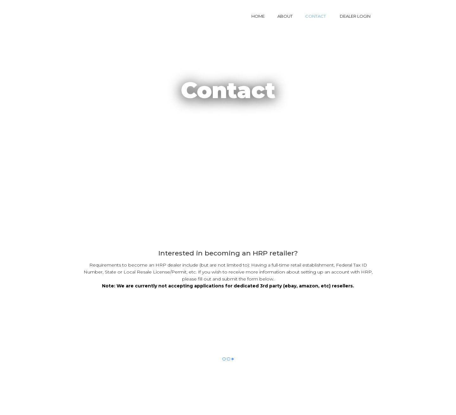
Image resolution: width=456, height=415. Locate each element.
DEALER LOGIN (355, 16)
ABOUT (285, 16)
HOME (258, 16)
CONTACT (315, 16)
